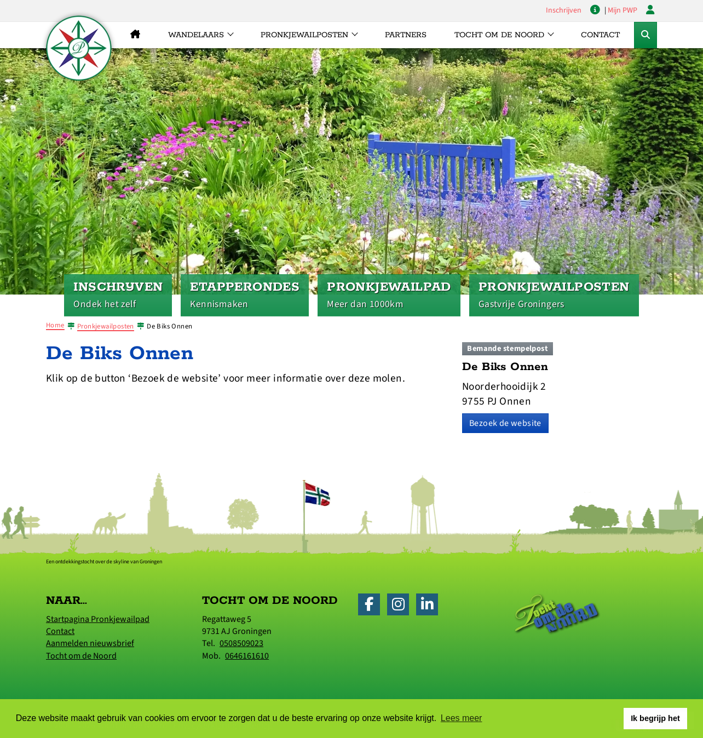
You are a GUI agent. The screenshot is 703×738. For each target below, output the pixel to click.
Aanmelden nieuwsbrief (90, 643)
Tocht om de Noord (81, 656)
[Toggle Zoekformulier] (645, 35)
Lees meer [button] (461, 718)
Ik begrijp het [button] (655, 718)
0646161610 (247, 656)
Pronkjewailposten (105, 326)
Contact (600, 35)
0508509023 (241, 643)
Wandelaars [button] (196, 35)
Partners (406, 35)
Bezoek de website (505, 423)
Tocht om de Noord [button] (499, 35)
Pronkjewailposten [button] (304, 35)
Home (55, 325)
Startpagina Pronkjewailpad (97, 619)
